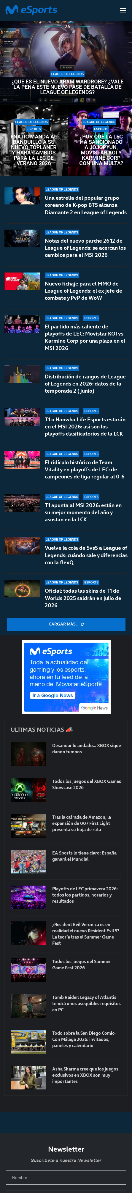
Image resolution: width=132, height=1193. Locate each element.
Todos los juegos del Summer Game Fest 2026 (81, 964)
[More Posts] (66, 624)
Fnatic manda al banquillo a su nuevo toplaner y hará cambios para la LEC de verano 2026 (33, 150)
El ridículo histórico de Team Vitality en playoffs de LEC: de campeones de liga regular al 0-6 (85, 471)
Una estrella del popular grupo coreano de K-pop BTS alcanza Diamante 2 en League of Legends (86, 205)
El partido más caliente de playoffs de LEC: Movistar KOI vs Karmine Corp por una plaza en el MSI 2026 (85, 337)
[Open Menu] (123, 10)
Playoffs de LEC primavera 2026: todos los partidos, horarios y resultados (85, 895)
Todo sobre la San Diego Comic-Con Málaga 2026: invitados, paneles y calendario (84, 1039)
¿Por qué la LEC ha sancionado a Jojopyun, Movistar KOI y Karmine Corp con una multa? (101, 150)
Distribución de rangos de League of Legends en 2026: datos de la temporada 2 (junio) (85, 387)
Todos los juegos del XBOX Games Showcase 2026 (86, 784)
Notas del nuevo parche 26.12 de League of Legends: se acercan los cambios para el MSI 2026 (85, 248)
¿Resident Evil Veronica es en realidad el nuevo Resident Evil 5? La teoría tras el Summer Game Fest (85, 933)
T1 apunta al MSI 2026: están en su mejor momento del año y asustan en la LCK (83, 512)
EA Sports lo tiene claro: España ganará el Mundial (84, 856)
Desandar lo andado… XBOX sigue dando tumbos (86, 748)
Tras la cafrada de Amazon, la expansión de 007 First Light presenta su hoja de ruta (81, 823)
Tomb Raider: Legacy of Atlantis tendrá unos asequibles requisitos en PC (86, 1003)
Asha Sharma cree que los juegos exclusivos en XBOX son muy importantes (85, 1075)
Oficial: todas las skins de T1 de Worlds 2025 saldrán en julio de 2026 (83, 598)
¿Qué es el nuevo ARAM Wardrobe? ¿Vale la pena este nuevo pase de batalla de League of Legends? (68, 87)
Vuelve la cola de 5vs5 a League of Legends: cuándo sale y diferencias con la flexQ (86, 555)
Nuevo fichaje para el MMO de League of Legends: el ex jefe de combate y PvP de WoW (83, 291)
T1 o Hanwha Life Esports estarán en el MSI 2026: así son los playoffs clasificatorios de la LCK (85, 429)
